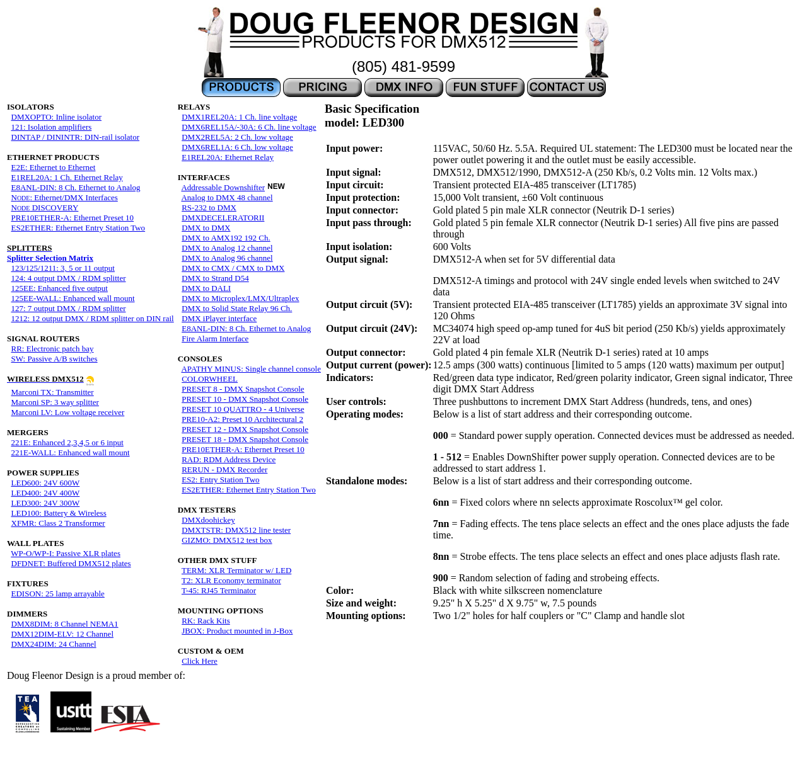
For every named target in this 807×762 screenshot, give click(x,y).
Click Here (200, 661)
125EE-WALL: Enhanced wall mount (73, 298)
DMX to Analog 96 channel (227, 258)
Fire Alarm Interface (215, 338)
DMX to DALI (206, 288)
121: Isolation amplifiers (51, 127)
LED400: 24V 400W (45, 493)
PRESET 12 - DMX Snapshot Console (245, 429)
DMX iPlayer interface (219, 318)
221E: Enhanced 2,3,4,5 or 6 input (67, 442)
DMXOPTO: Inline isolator (56, 117)
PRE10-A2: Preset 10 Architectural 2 (242, 419)
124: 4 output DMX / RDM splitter (68, 278)
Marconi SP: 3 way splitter (55, 402)
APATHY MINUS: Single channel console (250, 368)
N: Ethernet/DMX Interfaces (64, 197)
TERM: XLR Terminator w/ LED (236, 570)
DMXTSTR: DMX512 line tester (236, 530)
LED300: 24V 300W (45, 503)
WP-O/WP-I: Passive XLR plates (65, 553)
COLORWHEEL (210, 379)
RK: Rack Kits (206, 620)
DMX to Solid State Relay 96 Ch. (237, 308)
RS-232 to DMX (209, 207)
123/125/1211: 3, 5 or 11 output (63, 268)
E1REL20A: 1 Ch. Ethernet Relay (67, 177)
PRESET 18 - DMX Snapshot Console (245, 439)
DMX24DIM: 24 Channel (53, 644)
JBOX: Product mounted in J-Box (237, 630)
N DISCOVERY (45, 207)
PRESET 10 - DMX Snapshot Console (245, 399)
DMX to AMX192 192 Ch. (226, 237)
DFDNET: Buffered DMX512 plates (71, 563)
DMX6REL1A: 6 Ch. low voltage (237, 147)
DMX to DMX (206, 227)
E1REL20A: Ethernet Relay (228, 157)
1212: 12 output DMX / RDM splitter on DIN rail (92, 318)
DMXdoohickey (208, 520)
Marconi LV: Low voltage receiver (68, 412)
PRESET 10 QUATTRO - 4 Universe (243, 409)
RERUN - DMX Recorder (224, 469)
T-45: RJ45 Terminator (219, 590)
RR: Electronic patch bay (52, 348)
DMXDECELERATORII (223, 217)
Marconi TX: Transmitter (52, 392)
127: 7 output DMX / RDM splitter (68, 308)
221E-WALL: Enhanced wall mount (70, 452)
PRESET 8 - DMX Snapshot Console (243, 389)
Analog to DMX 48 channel (226, 197)
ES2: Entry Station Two (220, 479)
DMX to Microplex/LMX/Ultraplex (240, 298)
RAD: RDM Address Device (229, 459)
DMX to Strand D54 (215, 278)
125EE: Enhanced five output (59, 288)
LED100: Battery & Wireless (59, 513)
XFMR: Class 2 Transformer (58, 523)
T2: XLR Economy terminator (231, 580)
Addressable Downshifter (223, 187)
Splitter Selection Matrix (50, 253)
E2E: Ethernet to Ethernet (53, 167)
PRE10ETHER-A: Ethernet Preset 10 (72, 217)
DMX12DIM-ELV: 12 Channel (62, 634)
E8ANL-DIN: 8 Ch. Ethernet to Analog (76, 187)
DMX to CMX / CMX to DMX (233, 268)
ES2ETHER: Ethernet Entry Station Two (78, 227)
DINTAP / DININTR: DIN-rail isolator (75, 137)
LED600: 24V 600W (45, 482)
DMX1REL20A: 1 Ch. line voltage (239, 117)
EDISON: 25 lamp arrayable (58, 593)
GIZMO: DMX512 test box (227, 540)
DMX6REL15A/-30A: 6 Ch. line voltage (249, 127)
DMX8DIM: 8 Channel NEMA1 (65, 623)
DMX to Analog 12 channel (227, 248)
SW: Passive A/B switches (54, 358)
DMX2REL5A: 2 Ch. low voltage (237, 137)
